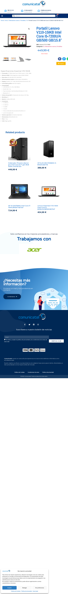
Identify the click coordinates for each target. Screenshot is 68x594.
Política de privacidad (26, 591)
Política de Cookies (16, 591)
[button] (2, 16)
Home (2, 20)
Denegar (24, 588)
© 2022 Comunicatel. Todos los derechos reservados (34, 376)
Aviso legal (35, 591)
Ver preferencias (39, 588)
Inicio (6, 20)
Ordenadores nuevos (14, 20)
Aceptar (9, 588)
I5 (27, 20)
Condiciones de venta (33, 372)
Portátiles (23, 20)
